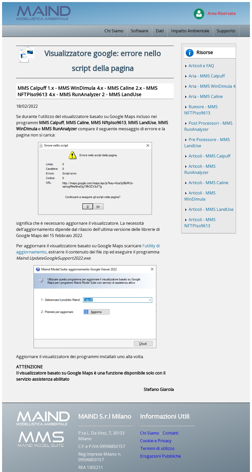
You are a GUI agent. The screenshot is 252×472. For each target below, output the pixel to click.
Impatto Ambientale (190, 31)
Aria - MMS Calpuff (206, 76)
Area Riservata (215, 13)
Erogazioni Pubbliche (160, 456)
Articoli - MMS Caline (208, 182)
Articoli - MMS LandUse (211, 209)
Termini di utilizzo (157, 448)
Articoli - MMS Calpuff (209, 156)
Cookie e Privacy (155, 441)
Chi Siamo (113, 31)
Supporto (226, 31)
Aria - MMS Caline (205, 96)
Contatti (170, 433)
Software (139, 31)
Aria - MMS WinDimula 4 (211, 86)
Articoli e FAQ (201, 65)
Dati (160, 31)
